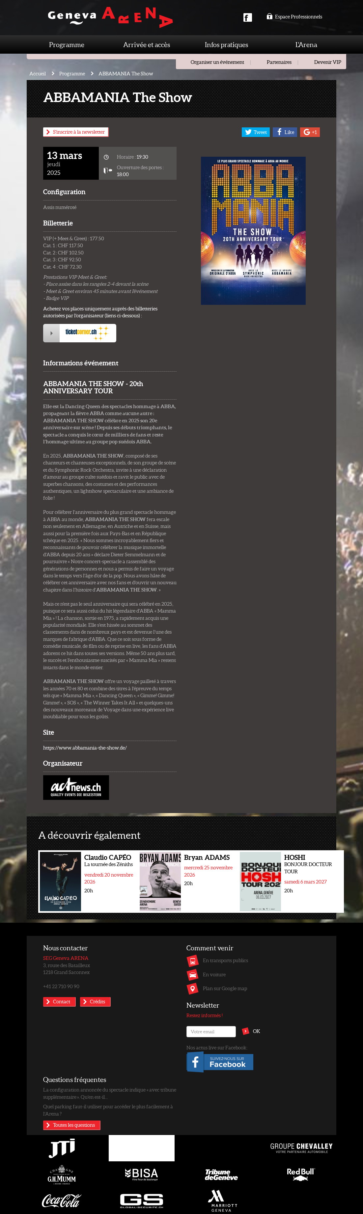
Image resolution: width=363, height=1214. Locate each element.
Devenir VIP (327, 62)
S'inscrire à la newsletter (79, 132)
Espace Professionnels (294, 16)
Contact (61, 1001)
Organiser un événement (217, 62)
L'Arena (306, 44)
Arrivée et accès (146, 44)
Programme (66, 44)
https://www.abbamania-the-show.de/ (85, 748)
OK (256, 1031)
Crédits (97, 1001)
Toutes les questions (74, 1125)
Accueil (37, 73)
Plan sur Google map (225, 988)
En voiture (214, 974)
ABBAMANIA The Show (125, 73)
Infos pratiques (226, 44)
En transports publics (225, 960)
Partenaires (279, 62)
